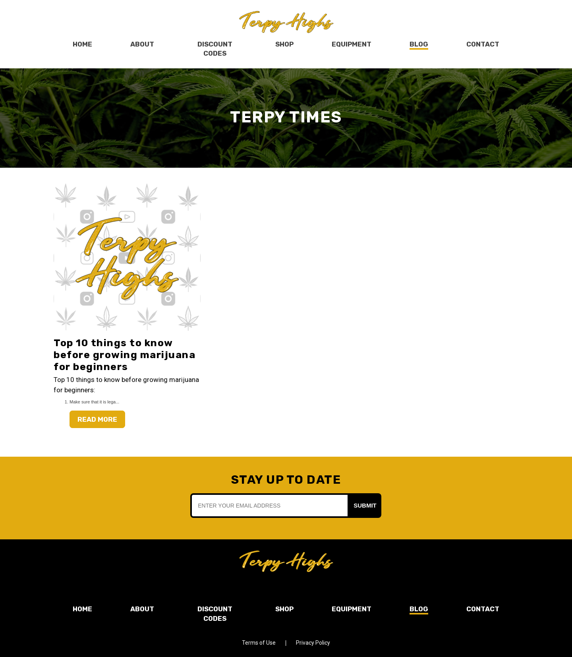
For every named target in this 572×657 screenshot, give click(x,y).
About (142, 44)
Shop (284, 44)
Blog (419, 44)
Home (82, 44)
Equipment (351, 44)
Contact (482, 44)
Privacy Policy (313, 643)
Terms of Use (259, 643)
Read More (97, 419)
